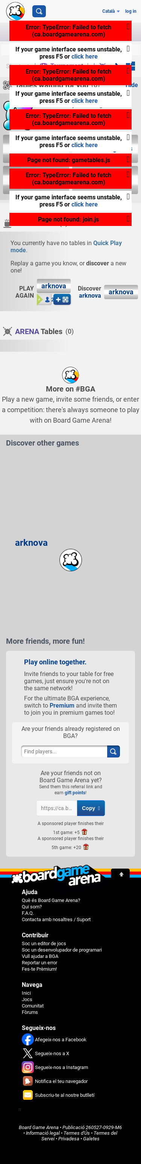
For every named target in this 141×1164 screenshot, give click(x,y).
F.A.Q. (28, 913)
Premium (62, 705)
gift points (75, 792)
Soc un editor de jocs (44, 943)
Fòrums (30, 1012)
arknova (90, 295)
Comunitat (33, 1006)
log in (130, 11)
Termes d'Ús (77, 1133)
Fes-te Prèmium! (39, 969)
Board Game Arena (39, 1127)
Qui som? (32, 907)
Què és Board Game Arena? (51, 900)
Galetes (91, 1138)
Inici (26, 993)
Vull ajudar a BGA (40, 956)
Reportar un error (39, 962)
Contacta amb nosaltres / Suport (56, 919)
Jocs (27, 999)
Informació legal (43, 1133)
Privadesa (68, 1138)
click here (84, 56)
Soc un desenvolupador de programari (62, 950)
